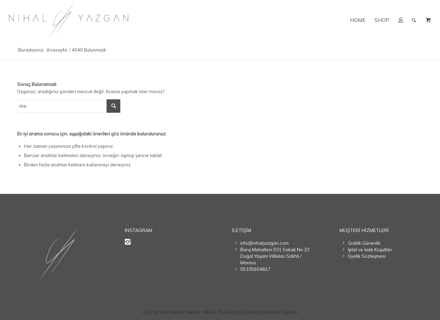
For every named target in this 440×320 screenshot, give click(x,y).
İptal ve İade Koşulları (370, 249)
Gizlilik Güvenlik (364, 243)
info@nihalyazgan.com (264, 243)
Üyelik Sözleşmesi (367, 256)
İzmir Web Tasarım (278, 312)
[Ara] (413, 20)
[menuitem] (357, 20)
